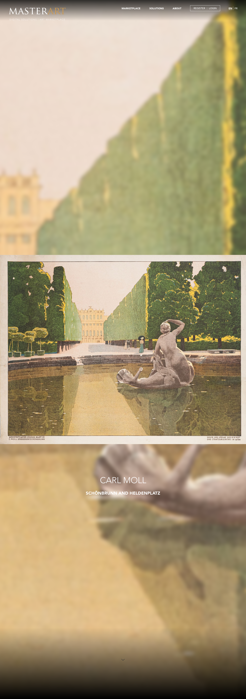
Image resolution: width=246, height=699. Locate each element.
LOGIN (213, 8)
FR (236, 8)
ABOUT (177, 8)
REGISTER (199, 8)
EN (230, 8)
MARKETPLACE (131, 8)
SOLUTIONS (156, 8)
